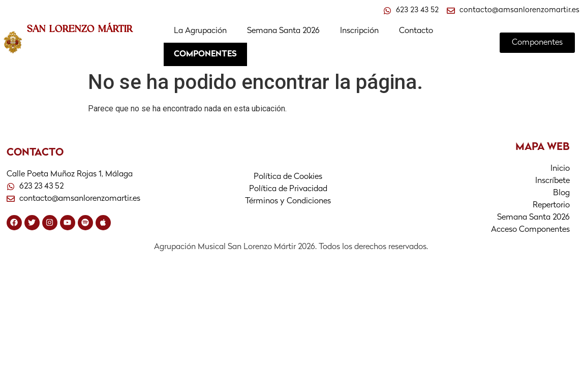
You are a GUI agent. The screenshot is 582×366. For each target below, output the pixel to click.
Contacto (416, 31)
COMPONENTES (205, 54)
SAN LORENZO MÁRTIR (80, 28)
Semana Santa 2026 (283, 31)
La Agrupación (200, 31)
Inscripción (359, 31)
